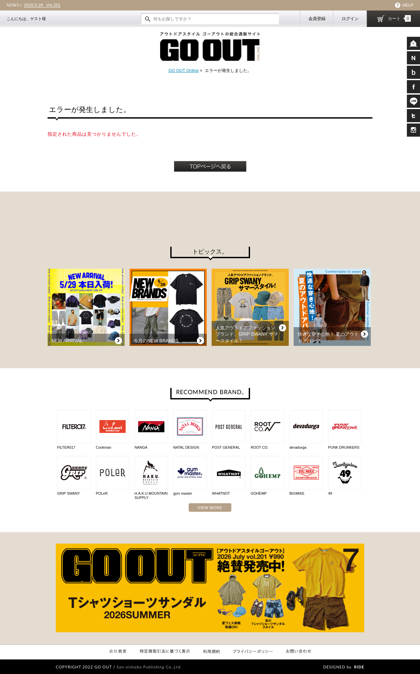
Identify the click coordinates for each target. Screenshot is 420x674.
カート (399, 18)
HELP (407, 5)
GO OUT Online (183, 70)
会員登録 (317, 18)
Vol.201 (42, 5)
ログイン (350, 18)
